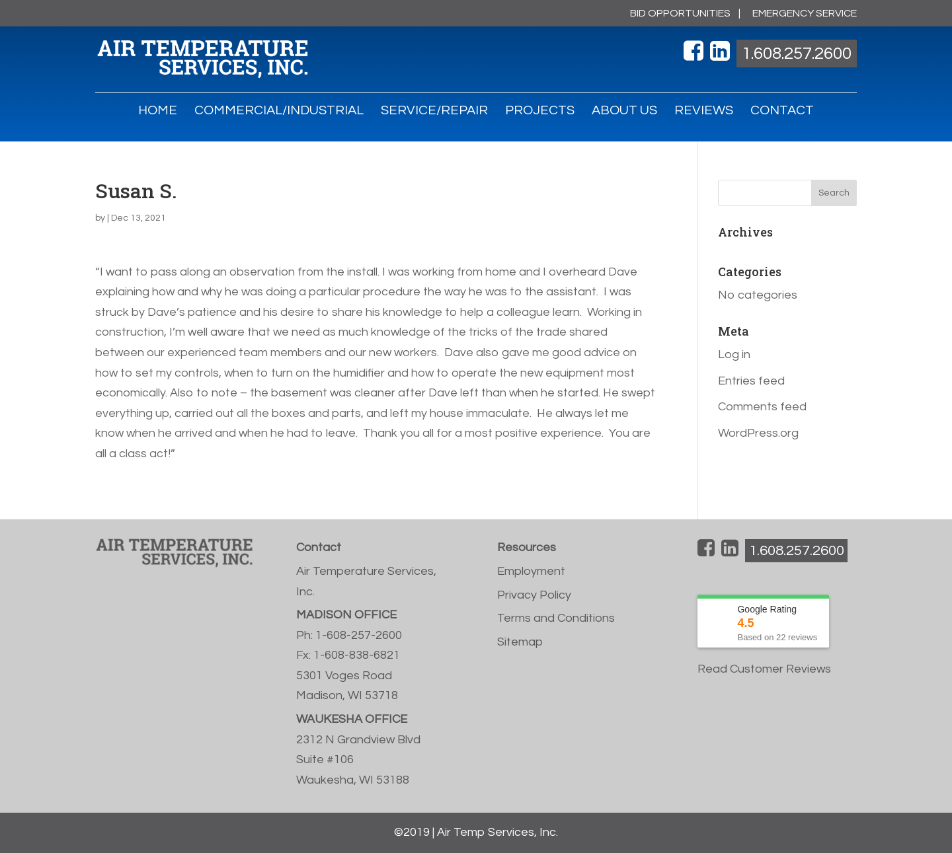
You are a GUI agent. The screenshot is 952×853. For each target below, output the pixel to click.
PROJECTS (540, 111)
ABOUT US (624, 111)
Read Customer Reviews (764, 669)
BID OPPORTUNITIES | (685, 13)
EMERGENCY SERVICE (804, 13)
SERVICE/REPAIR (434, 111)
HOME (157, 111)
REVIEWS (703, 111)
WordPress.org (758, 433)
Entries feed (751, 381)
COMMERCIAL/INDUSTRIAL (279, 111)
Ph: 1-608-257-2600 (349, 635)
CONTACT (782, 111)
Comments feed (762, 406)
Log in (734, 354)
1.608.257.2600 (797, 53)
